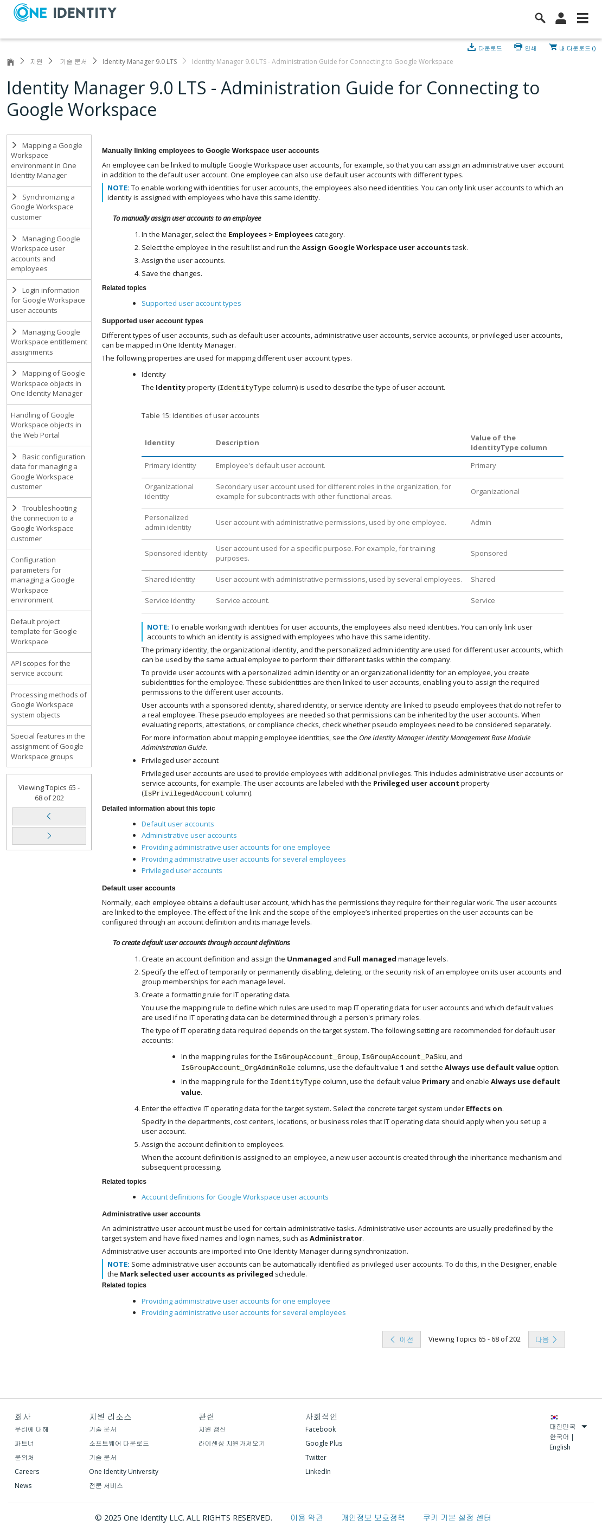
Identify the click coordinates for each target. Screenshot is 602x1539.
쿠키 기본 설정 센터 (457, 1517)
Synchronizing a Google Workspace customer (43, 207)
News (23, 1485)
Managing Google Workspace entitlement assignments (49, 342)
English (560, 1447)
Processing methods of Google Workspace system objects (49, 705)
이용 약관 (307, 1517)
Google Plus (323, 1443)
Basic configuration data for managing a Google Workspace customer (48, 472)
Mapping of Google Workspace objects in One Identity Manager (48, 383)
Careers (27, 1471)
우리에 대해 (32, 1429)
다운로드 (491, 47)
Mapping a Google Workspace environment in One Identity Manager (46, 160)
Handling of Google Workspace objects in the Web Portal (46, 425)
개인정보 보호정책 (374, 1517)
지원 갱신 (212, 1429)
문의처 (24, 1457)
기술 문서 (72, 61)
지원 (36, 61)
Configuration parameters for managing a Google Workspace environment (43, 580)
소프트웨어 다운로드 (119, 1443)
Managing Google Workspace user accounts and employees (45, 254)
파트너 (24, 1443)
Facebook (320, 1429)
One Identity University (123, 1471)
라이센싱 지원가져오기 (231, 1443)
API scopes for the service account (41, 668)
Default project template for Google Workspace (44, 631)
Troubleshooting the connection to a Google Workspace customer (43, 523)
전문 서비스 (106, 1485)
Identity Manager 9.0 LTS (140, 61)
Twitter (315, 1457)
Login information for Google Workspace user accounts (48, 300)
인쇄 (531, 47)
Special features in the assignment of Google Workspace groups (48, 746)
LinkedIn (318, 1471)
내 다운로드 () (577, 47)
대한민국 (568, 1426)
